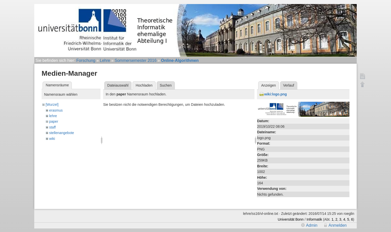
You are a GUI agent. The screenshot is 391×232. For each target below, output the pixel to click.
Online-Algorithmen (180, 60)
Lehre (105, 60)
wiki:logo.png (275, 94)
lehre (53, 116)
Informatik (314, 219)
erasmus (56, 110)
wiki (52, 139)
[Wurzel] (52, 104)
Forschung (85, 60)
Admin (311, 225)
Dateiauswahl (117, 85)
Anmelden (338, 225)
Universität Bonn (291, 219)
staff (52, 127)
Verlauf (288, 85)
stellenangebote (61, 133)
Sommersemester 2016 (135, 60)
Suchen (166, 85)
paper (53, 121)
